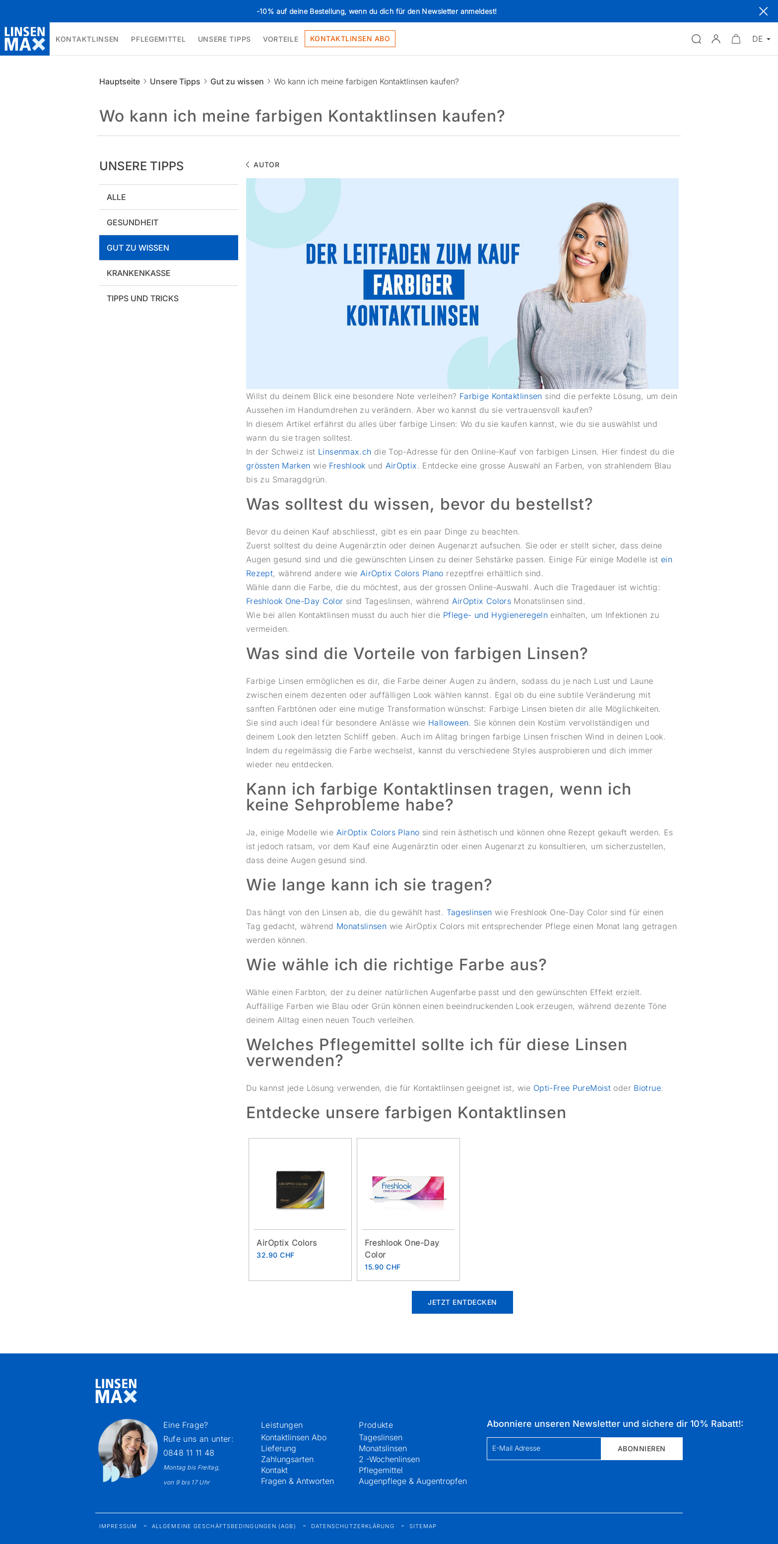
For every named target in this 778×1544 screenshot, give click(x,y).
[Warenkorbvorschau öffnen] (736, 39)
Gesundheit (132, 222)
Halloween (448, 723)
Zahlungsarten (287, 1459)
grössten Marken (278, 465)
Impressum (118, 1526)
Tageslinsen (471, 912)
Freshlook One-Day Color (294, 601)
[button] (716, 39)
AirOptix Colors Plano (402, 573)
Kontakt (274, 1470)
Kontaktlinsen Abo (293, 1437)
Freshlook (347, 465)
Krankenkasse (139, 273)
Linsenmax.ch (344, 452)
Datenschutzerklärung (352, 1526)
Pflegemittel (381, 1470)
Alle (116, 197)
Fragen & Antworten (297, 1481)
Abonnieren (642, 1448)
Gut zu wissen (237, 81)
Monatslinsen (361, 926)
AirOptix (401, 465)
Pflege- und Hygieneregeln (495, 615)
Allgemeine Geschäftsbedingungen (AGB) (224, 1526)
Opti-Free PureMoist (572, 1088)
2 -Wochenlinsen (389, 1459)
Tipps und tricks (143, 298)
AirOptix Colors (482, 601)
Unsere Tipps (175, 81)
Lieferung (278, 1448)
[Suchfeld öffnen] (696, 39)
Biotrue (647, 1088)
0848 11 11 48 (189, 1453)
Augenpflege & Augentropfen (413, 1481)
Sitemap (423, 1526)
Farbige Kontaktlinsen (500, 396)
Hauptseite (119, 81)
